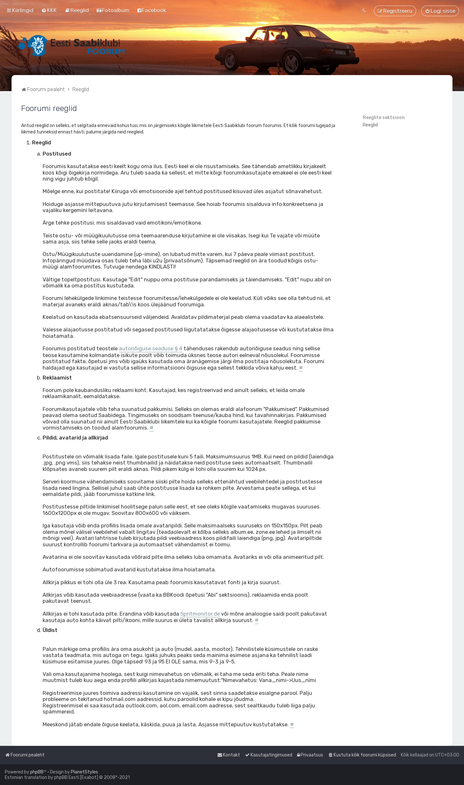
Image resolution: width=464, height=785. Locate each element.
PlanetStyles (84, 772)
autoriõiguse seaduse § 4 (150, 349)
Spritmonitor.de (200, 614)
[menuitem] (49, 10)
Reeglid (370, 125)
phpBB (37, 772)
